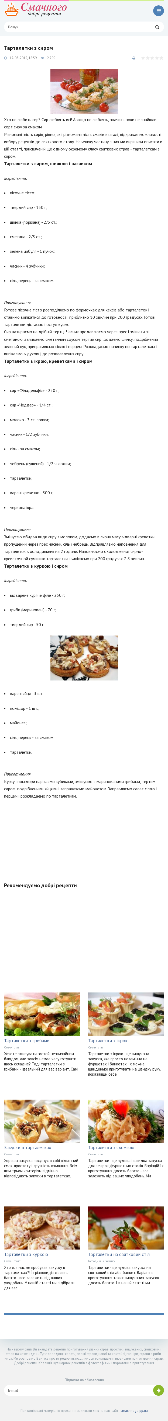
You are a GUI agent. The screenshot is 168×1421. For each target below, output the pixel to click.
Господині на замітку (101, 1261)
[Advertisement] (84, 837)
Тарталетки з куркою (26, 1254)
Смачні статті (12, 1047)
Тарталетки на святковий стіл (119, 1254)
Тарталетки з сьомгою (111, 1147)
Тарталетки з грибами (26, 1041)
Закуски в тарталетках (27, 1147)
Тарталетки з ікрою (108, 1041)
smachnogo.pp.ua (134, 1410)
